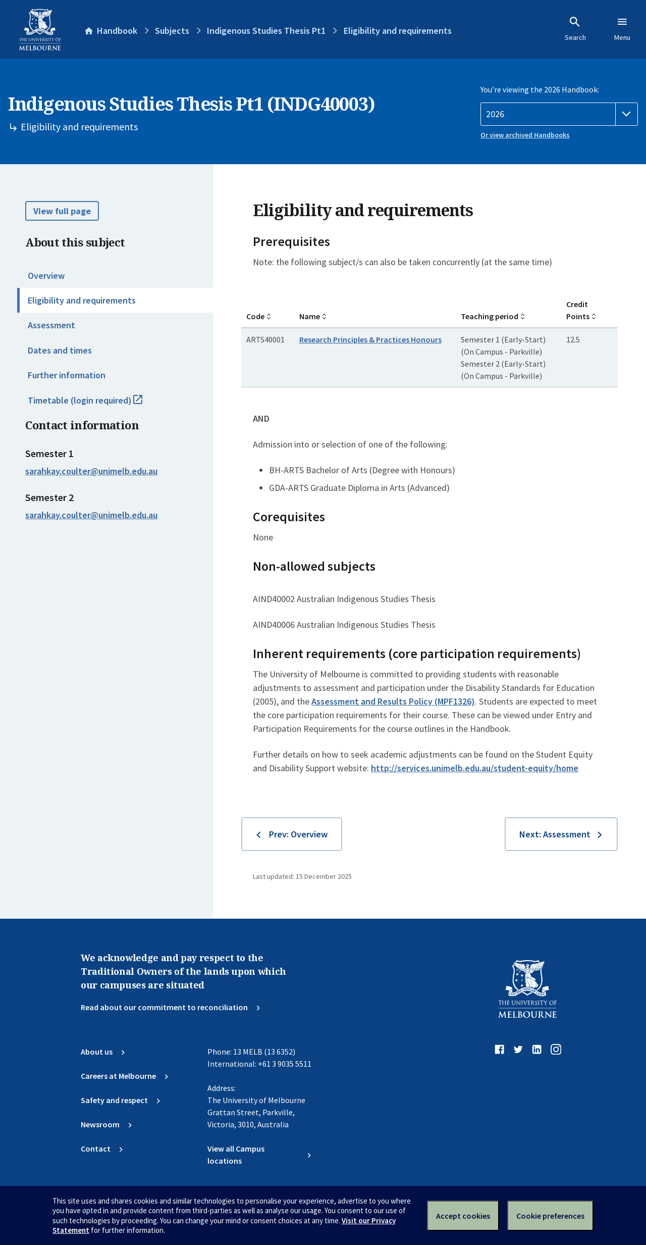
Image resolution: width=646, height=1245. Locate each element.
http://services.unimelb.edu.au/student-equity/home (474, 768)
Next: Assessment (554, 834)
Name (309, 316)
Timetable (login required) (96, 404)
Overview (46, 275)
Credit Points (577, 310)
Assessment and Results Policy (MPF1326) (393, 701)
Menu (622, 29)
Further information (66, 375)
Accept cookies (463, 1216)
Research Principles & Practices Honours (370, 339)
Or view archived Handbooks (525, 134)
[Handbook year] (559, 114)
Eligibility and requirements (82, 300)
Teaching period (489, 316)
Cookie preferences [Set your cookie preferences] (550, 1216)
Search (575, 29)
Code (255, 316)
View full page (62, 211)
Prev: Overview (298, 834)
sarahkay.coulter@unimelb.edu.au (91, 471)
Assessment (51, 325)
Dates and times (60, 350)
